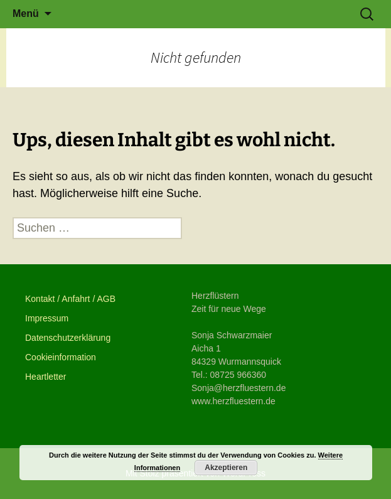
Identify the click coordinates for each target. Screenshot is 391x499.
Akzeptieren (226, 467)
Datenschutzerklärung (67, 338)
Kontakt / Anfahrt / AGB (70, 299)
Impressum (46, 318)
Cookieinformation (60, 357)
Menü (26, 13)
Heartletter (45, 377)
